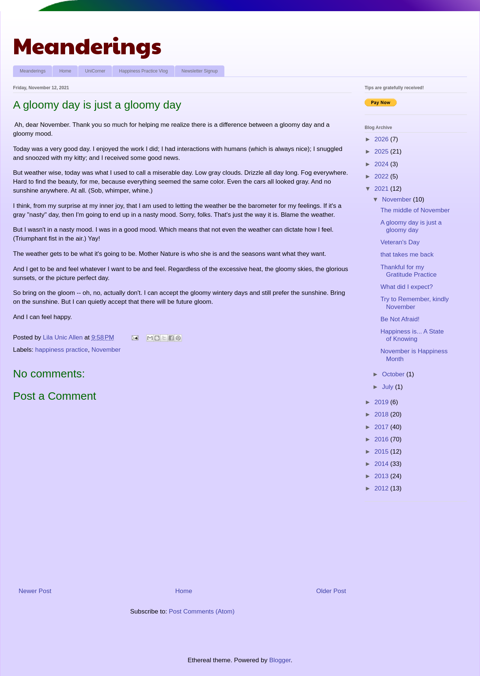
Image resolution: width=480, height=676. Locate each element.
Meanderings (87, 45)
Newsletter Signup (200, 71)
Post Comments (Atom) (202, 611)
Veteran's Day (399, 242)
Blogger (280, 660)
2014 (382, 463)
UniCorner (95, 71)
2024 (382, 164)
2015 (382, 451)
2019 (382, 402)
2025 (382, 151)
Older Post (331, 591)
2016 (382, 439)
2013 (382, 476)
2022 (382, 176)
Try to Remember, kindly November (414, 303)
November (106, 349)
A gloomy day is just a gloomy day (410, 226)
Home (65, 71)
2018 (382, 414)
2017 (382, 427)
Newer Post (35, 591)
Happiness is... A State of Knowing (412, 335)
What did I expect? (406, 286)
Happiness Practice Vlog (143, 71)
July (388, 386)
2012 (382, 488)
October (394, 374)
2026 (382, 139)
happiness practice (61, 349)
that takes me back (406, 254)
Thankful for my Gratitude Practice (408, 271)
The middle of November (414, 210)
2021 (382, 188)
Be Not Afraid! (399, 319)
